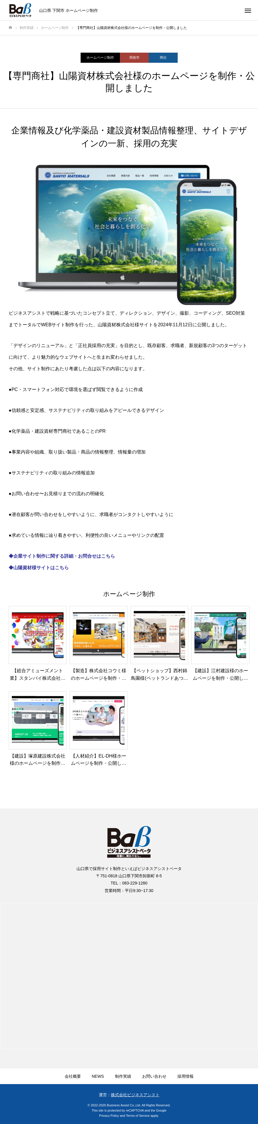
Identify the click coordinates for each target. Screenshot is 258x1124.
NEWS (98, 1076)
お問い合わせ (154, 1076)
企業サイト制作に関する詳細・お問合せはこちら (64, 556)
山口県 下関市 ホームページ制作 (68, 10)
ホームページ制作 (100, 58)
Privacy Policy (109, 1115)
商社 (163, 58)
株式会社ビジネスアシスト (135, 1094)
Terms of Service (138, 1115)
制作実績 (123, 1076)
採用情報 (185, 1076)
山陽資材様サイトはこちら (41, 567)
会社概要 (73, 1076)
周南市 (134, 58)
